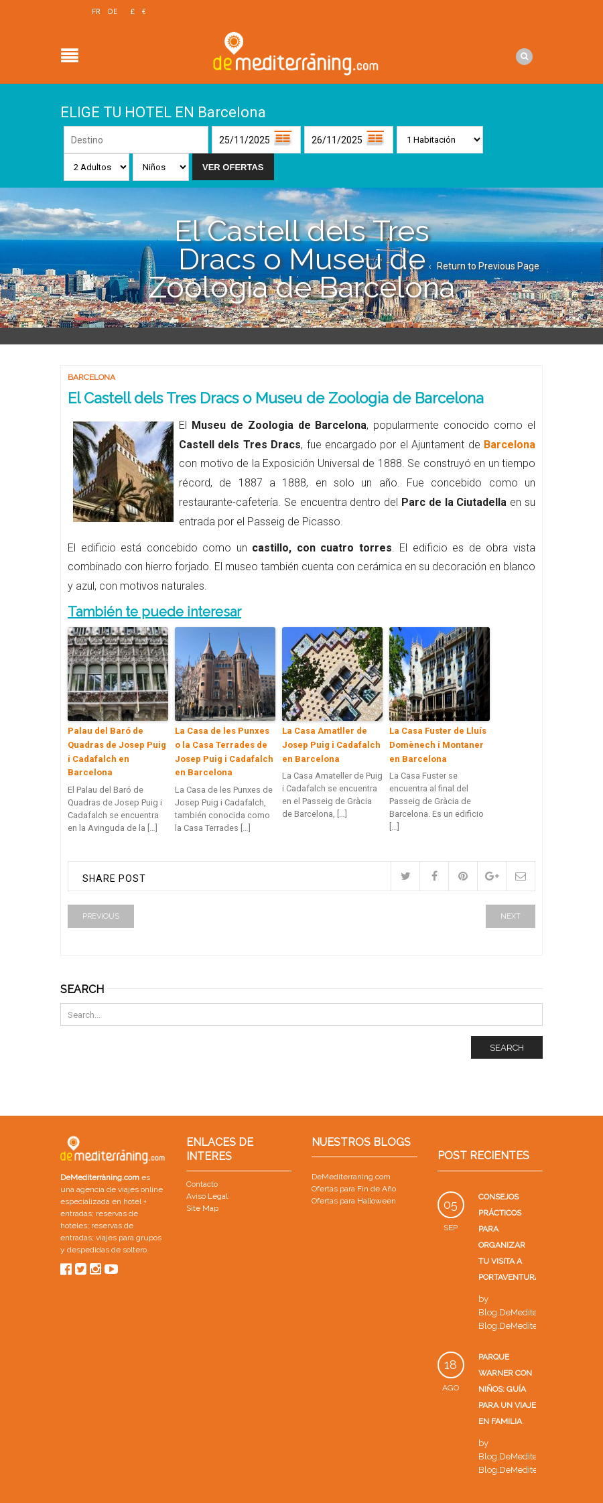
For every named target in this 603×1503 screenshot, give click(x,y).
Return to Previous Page (488, 266)
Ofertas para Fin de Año (354, 1188)
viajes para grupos (128, 1237)
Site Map (202, 1208)
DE (112, 11)
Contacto (202, 1184)
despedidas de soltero (107, 1249)
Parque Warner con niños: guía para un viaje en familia (507, 1389)
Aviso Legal (207, 1196)
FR (96, 11)
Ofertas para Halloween (354, 1200)
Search (507, 1048)
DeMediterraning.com (351, 1176)
